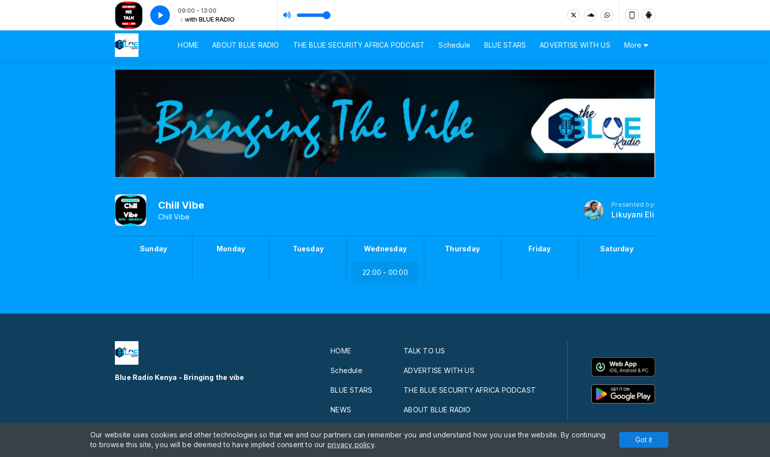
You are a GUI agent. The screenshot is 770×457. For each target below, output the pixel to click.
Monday (231, 248)
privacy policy (351, 444)
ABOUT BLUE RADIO (245, 45)
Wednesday (385, 248)
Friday (539, 248)
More (636, 45)
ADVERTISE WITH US (575, 45)
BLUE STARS (505, 45)
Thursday (462, 248)
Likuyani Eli (632, 214)
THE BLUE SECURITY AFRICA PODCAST (359, 45)
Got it (643, 439)
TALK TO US (424, 351)
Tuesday (308, 248)
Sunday (153, 248)
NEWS (340, 409)
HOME (188, 45)
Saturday (616, 248)
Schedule (454, 45)
